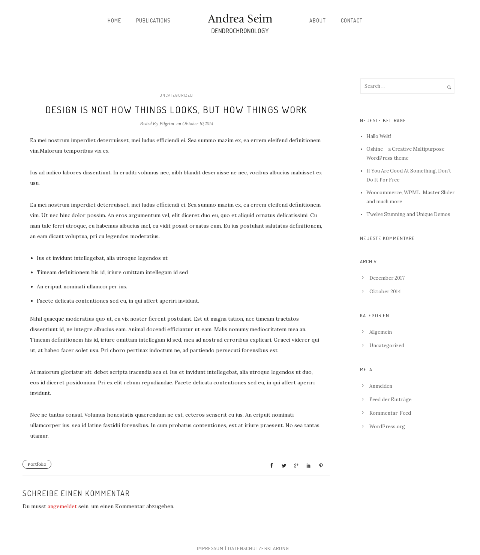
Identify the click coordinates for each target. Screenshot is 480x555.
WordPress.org (387, 426)
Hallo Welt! (378, 136)
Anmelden (380, 386)
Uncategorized (176, 95)
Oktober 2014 (385, 291)
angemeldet (62, 506)
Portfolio (36, 464)
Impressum (210, 548)
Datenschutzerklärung (258, 548)
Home (114, 20)
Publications (153, 20)
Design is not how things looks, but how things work (176, 110)
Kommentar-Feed (390, 413)
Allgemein (380, 332)
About (317, 20)
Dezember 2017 (387, 278)
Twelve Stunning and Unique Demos (408, 214)
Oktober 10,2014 (197, 123)
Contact (352, 20)
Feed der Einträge (390, 399)
